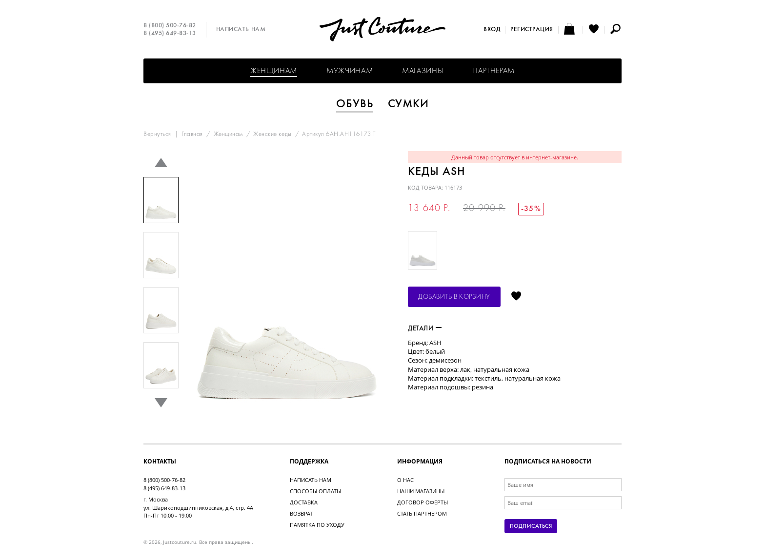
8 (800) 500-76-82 (169, 26)
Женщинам (273, 71)
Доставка (304, 502)
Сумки (408, 104)
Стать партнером (422, 513)
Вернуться (157, 134)
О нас (405, 479)
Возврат (301, 513)
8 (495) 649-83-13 (169, 34)
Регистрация (531, 30)
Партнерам (493, 71)
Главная (192, 134)
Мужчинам (349, 71)
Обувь (354, 104)
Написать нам (240, 30)
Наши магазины (420, 491)
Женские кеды (272, 134)
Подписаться (531, 526)
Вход (491, 30)
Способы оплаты (315, 491)
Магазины (422, 71)
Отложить (516, 297)
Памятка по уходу (317, 524)
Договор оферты (422, 502)
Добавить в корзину (454, 297)
